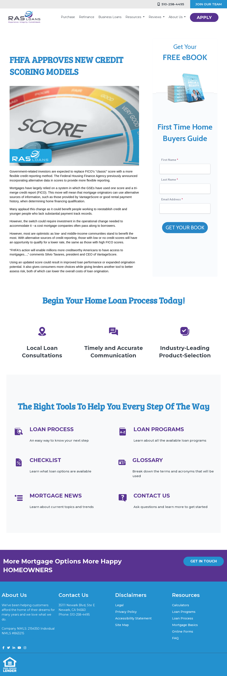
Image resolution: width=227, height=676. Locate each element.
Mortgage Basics (185, 625)
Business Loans (109, 17)
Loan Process (182, 618)
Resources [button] (133, 17)
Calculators (180, 605)
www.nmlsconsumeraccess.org (25, 638)
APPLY (204, 17)
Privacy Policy (126, 612)
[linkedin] (14, 648)
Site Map (122, 625)
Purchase (68, 17)
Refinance (86, 17)
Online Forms (182, 631)
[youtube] (19, 648)
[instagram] (25, 648)
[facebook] (3, 648)
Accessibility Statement (133, 618)
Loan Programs (183, 612)
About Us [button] (176, 17)
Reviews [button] (155, 17)
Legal (119, 605)
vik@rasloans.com (72, 619)
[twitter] (8, 648)
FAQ (175, 638)
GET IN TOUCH (203, 561)
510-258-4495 (171, 4)
